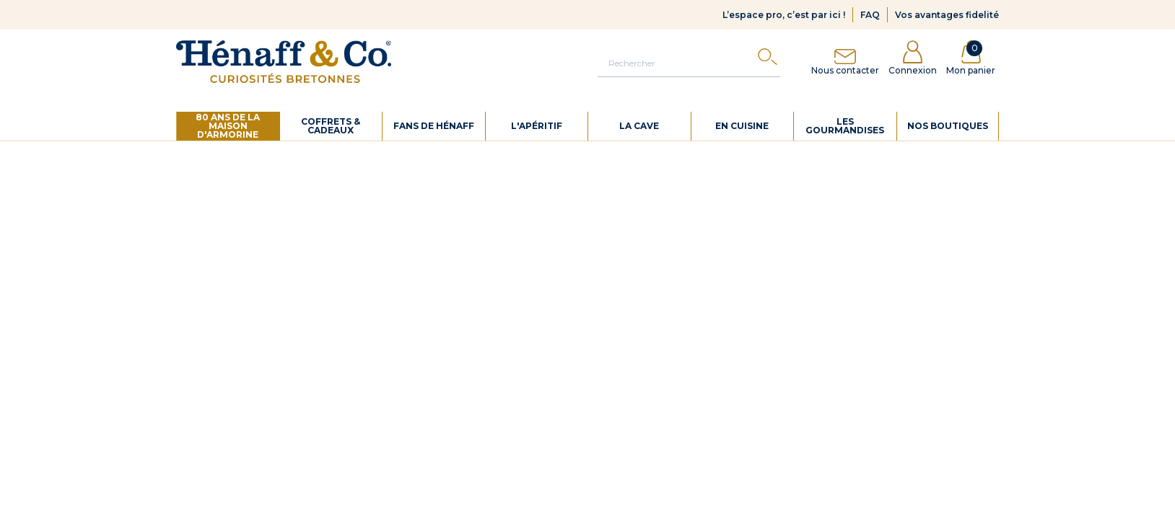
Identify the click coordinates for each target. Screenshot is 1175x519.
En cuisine (742, 125)
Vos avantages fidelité (947, 14)
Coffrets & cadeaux (330, 126)
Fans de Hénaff (433, 125)
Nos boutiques (947, 125)
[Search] (767, 60)
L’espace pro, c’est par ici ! (783, 14)
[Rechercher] (689, 62)
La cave (639, 125)
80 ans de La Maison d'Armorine (228, 126)
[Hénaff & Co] (283, 61)
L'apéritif (536, 125)
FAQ (870, 14)
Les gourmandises (844, 126)
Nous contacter (845, 58)
